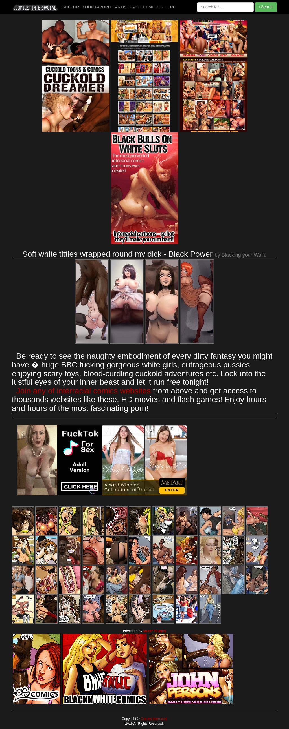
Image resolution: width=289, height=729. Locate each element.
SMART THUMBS (154, 631)
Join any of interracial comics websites (83, 390)
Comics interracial (153, 719)
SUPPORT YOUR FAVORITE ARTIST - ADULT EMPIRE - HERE (119, 7)
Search (266, 7)
